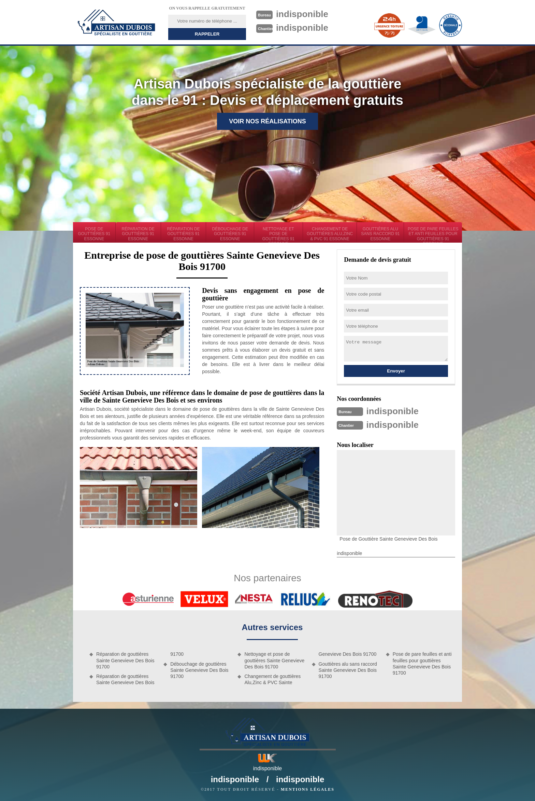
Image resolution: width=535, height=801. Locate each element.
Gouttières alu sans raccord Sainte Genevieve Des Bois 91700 (348, 670)
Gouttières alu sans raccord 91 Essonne (380, 234)
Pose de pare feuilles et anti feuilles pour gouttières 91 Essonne (433, 235)
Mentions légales (307, 789)
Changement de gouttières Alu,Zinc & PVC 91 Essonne (330, 234)
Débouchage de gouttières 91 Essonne (230, 234)
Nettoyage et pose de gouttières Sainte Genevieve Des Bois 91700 (274, 660)
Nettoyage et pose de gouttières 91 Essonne (278, 235)
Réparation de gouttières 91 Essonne (138, 234)
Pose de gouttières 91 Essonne (94, 234)
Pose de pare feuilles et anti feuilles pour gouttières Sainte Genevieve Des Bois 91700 (422, 663)
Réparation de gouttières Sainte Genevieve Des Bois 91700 (125, 660)
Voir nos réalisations (267, 121)
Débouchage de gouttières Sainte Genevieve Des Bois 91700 (199, 670)
